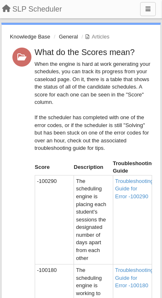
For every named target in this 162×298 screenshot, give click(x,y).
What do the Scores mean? (85, 52)
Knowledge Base (30, 37)
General (68, 37)
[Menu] (148, 9)
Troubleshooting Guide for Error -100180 (134, 277)
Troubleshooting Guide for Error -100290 (134, 188)
